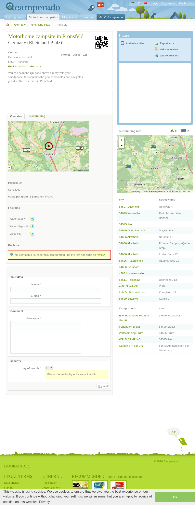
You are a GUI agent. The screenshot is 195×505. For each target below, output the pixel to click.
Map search (69, 17)
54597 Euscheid (129, 206)
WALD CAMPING (130, 339)
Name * (36, 284)
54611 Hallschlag (129, 279)
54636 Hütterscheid (131, 260)
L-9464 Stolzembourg (132, 292)
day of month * (31, 368)
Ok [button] (175, 497)
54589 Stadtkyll (128, 298)
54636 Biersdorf (129, 267)
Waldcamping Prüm (131, 333)
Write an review (169, 49)
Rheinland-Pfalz (40, 24)
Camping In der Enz (131, 345)
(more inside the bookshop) (125, 476)
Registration (168, 3)
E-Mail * (36, 295)
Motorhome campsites (43, 17)
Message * (34, 318)
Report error (167, 43)
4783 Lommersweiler (132, 273)
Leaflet (135, 191)
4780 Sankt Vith (129, 286)
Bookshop (87, 17)
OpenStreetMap (151, 191)
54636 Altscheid (129, 236)
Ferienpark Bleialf (130, 326)
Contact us (185, 3)
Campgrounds (15, 17)
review (101, 254)
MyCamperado (113, 17)
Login (155, 3)
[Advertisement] (55, 98)
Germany (20, 24)
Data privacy (12, 482)
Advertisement (51, 487)
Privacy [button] (44, 502)
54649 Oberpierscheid (132, 230)
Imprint (8, 487)
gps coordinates (169, 55)
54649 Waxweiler (129, 213)
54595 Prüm (126, 224)
